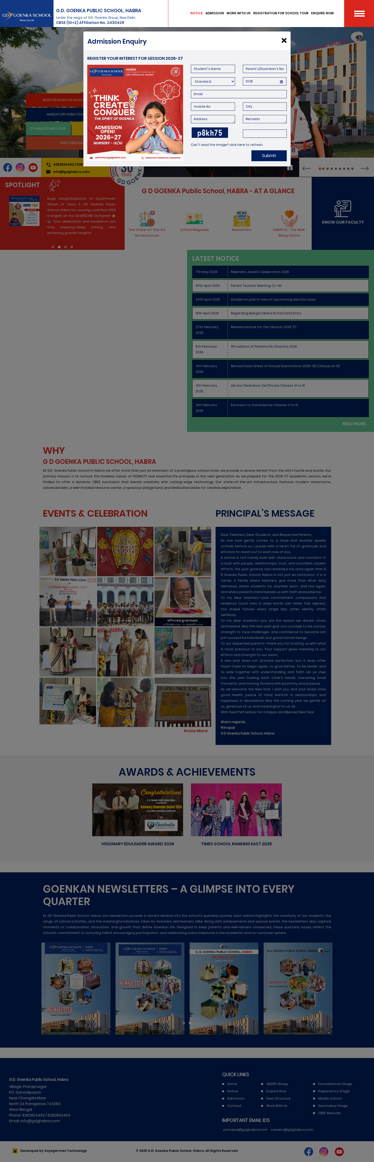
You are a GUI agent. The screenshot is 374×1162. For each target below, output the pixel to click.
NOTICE (196, 13)
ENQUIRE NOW (322, 13)
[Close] (284, 40)
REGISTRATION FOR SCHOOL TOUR (281, 13)
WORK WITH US (238, 13)
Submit (269, 156)
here (241, 144)
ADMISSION (214, 13)
